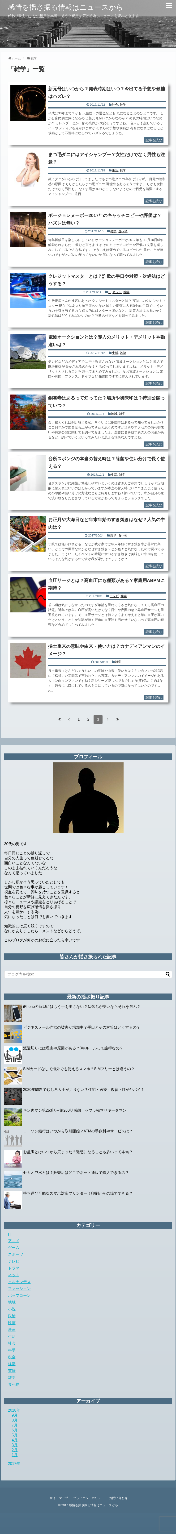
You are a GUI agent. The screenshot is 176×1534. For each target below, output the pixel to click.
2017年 (14, 1464)
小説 (12, 1309)
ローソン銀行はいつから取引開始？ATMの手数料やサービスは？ (78, 1131)
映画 (12, 1323)
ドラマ (13, 1268)
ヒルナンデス (19, 1282)
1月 (15, 1455)
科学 (12, 1350)
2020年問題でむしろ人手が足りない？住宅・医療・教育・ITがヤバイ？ (84, 1090)
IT (109, 292)
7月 (15, 1425)
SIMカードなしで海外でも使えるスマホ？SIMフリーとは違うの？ (79, 1069)
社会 (115, 104)
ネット (117, 292)
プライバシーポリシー (88, 1498)
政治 (12, 1316)
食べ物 (123, 231)
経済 (12, 1364)
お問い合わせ (118, 1498)
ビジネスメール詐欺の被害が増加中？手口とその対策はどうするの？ (81, 1027)
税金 (12, 1357)
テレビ (114, 596)
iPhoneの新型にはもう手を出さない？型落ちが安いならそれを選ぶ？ (82, 1007)
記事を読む (154, 140)
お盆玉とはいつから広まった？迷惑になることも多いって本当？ (78, 1152)
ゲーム (13, 1248)
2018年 (14, 1410)
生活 (115, 170)
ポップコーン (19, 1295)
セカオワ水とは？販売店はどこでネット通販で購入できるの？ (76, 1173)
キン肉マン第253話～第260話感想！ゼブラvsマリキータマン (74, 1110)
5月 (15, 1435)
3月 (15, 1445)
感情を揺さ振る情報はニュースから (65, 7)
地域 (114, 414)
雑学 (123, 104)
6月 (15, 1430)
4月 (15, 1440)
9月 (15, 1415)
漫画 (12, 1330)
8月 (15, 1420)
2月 (15, 1450)
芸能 (12, 1371)
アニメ (13, 1241)
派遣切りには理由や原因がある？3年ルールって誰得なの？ (73, 1048)
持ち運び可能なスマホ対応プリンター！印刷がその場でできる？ (78, 1193)
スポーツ (15, 1254)
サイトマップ (59, 1498)
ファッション (19, 1289)
